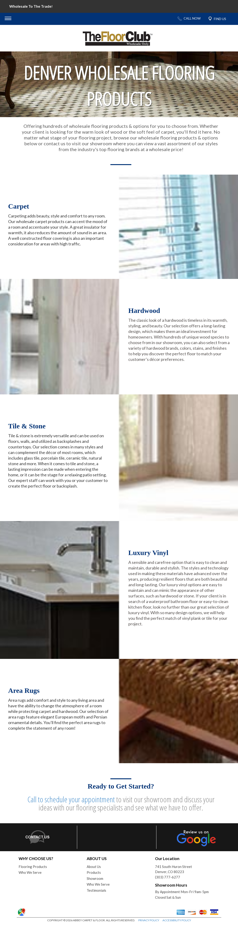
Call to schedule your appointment (71, 799)
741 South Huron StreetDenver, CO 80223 (173, 869)
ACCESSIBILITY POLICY (176, 920)
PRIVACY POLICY (148, 920)
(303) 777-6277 (167, 877)
